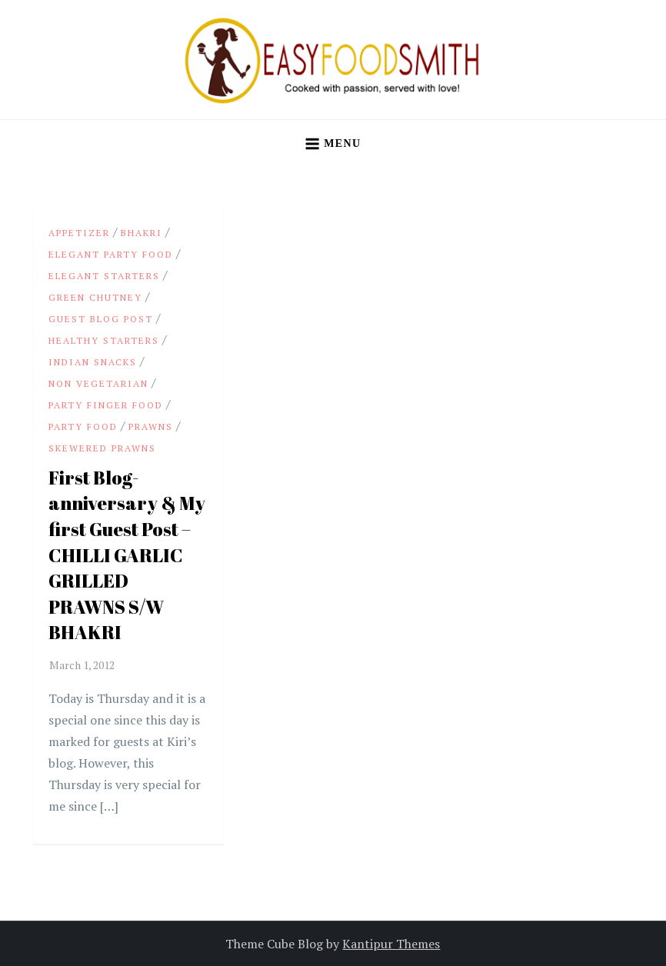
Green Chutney (95, 297)
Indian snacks (92, 362)
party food (83, 426)
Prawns (150, 426)
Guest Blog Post (100, 319)
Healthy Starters (103, 340)
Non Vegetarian (98, 383)
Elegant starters (104, 275)
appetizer (79, 232)
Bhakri (141, 232)
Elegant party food (110, 254)
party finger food (105, 405)
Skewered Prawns (102, 448)
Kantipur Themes (391, 943)
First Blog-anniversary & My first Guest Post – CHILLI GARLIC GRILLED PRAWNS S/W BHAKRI (126, 555)
